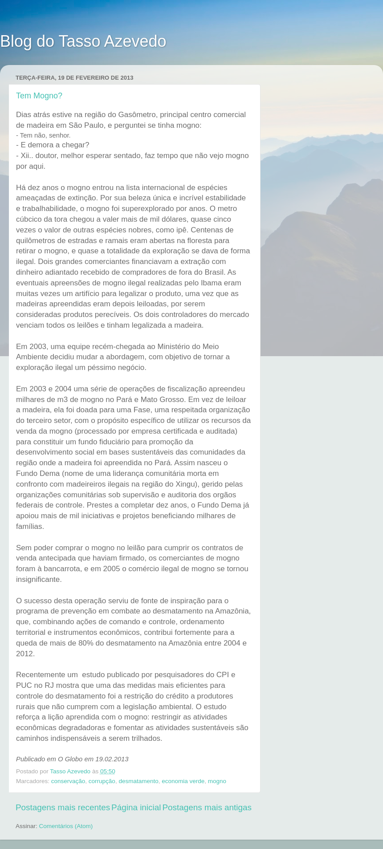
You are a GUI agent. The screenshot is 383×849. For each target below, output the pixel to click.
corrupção (102, 781)
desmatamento (138, 781)
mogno (217, 781)
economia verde (183, 781)
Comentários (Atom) (66, 826)
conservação (68, 781)
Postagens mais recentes (63, 807)
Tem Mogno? (39, 95)
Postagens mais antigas (207, 807)
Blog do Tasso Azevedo (83, 41)
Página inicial (136, 807)
